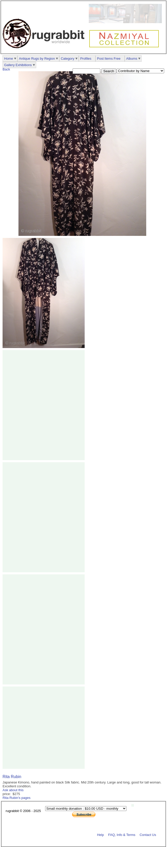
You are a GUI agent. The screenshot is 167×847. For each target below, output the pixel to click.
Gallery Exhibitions (18, 65)
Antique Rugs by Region (37, 58)
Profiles (85, 58)
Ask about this (13, 790)
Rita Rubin (12, 776)
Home (8, 58)
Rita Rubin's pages (17, 798)
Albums (131, 58)
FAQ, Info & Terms (121, 834)
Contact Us (148, 834)
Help (100, 834)
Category (67, 58)
